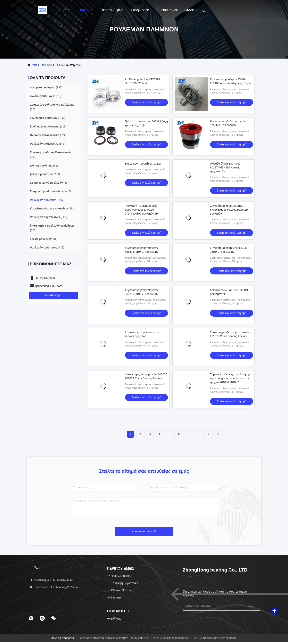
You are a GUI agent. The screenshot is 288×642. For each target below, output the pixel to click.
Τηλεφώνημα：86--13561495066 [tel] (51, 579)
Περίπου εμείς (112, 10)
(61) (44, 165)
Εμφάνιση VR (168, 10)
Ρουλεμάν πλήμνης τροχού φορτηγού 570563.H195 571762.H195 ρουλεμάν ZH (141, 209)
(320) (48, 217)
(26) (52, 208)
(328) (52, 107)
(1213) (45, 96)
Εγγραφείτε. (249, 606)
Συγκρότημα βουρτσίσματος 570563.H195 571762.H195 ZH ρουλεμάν (229, 209)
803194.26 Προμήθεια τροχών (143, 163)
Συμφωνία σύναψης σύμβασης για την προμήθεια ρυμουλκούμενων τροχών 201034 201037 (230, 378)
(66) (49, 182)
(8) (43, 238)
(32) (47, 135)
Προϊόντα (85, 10)
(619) (48, 126)
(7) (50, 191)
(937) (46, 87)
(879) (47, 143)
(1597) (47, 199)
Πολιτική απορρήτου (63, 637)
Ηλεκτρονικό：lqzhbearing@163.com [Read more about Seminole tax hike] (54, 587)
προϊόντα (46, 65)
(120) (52, 228)
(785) (47, 117)
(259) (45, 174)
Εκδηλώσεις (140, 10)
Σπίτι (67, 10)
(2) (47, 247)
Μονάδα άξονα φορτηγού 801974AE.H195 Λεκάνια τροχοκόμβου (225, 167)
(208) (51, 154)
